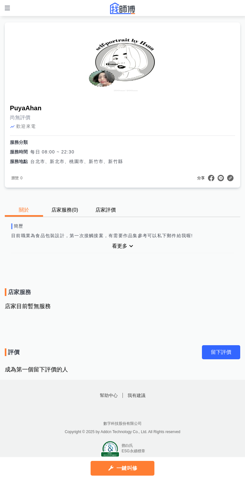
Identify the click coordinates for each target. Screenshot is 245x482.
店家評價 (105, 210)
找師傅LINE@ (130, 410)
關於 (24, 210)
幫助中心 (109, 395)
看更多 (119, 246)
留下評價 (221, 352)
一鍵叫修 (126, 468)
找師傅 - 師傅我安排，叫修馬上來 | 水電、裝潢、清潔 (122, 8)
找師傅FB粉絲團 (114, 410)
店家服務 (64, 210)
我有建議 (136, 395)
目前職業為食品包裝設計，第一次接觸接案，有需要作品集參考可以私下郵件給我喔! (102, 235)
